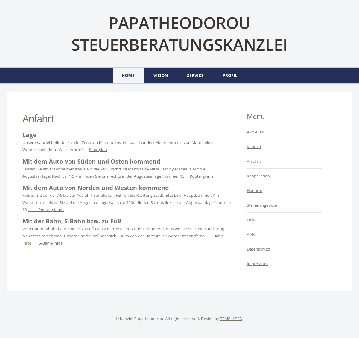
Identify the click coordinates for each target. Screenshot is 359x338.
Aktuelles (255, 132)
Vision (160, 75)
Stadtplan (98, 149)
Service (195, 75)
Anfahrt (38, 118)
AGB (251, 234)
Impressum (257, 263)
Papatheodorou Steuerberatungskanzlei (179, 34)
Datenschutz (258, 249)
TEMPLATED (231, 318)
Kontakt (254, 146)
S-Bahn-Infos (51, 243)
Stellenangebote (262, 205)
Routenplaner (202, 176)
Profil (230, 75)
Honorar (254, 190)
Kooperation (258, 176)
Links (251, 219)
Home (128, 75)
